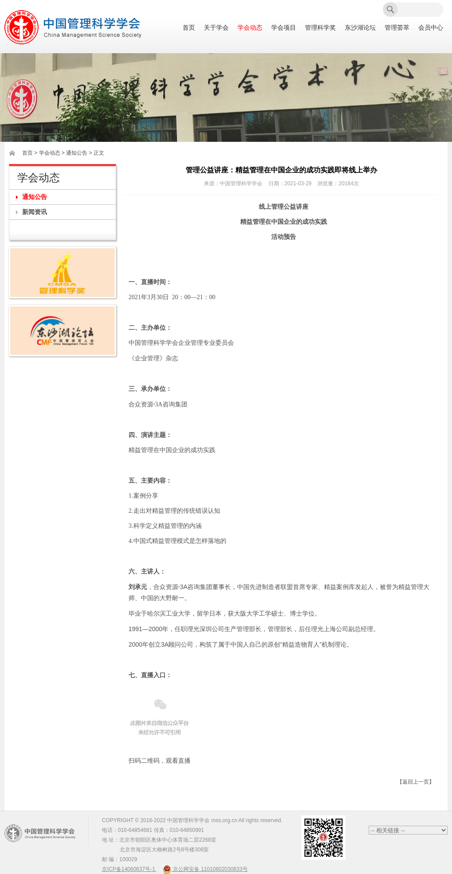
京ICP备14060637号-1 (129, 869)
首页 (189, 27)
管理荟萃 (397, 27)
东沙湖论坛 (360, 27)
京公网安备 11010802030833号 (205, 869)
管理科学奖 (320, 27)
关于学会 (216, 27)
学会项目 (283, 27)
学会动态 (250, 27)
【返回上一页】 (415, 782)
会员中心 (430, 27)
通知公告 (34, 196)
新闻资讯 (34, 211)
